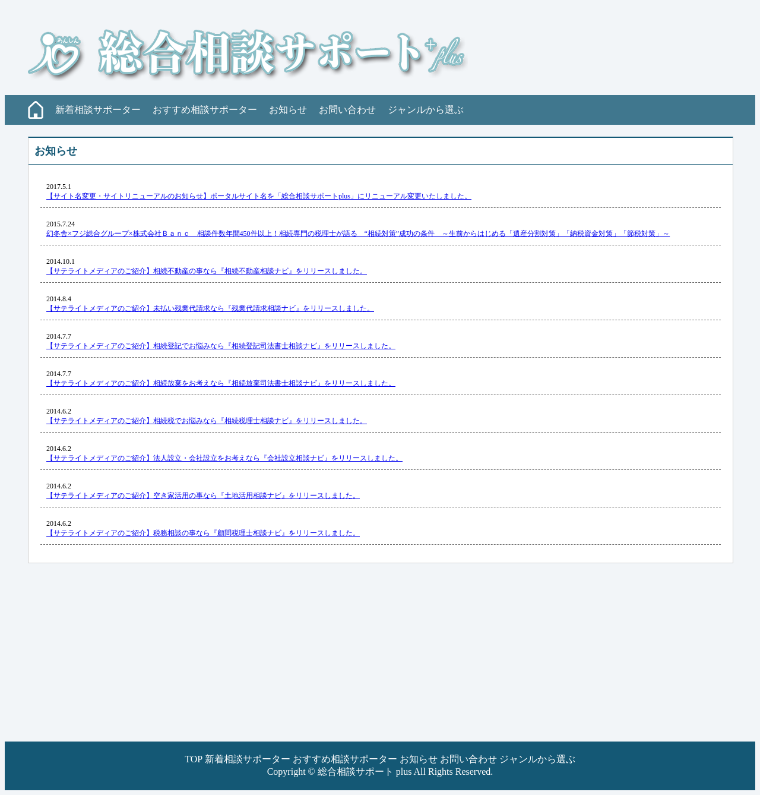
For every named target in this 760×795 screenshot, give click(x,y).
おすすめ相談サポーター (205, 110)
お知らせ (288, 110)
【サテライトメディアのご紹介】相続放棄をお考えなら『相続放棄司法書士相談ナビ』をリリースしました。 (220, 383)
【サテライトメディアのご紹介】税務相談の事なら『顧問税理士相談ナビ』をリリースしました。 (203, 533)
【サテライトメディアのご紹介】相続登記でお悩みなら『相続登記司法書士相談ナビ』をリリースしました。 (220, 346)
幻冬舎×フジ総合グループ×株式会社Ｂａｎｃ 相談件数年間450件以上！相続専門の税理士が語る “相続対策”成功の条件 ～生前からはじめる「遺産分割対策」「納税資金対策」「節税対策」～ (358, 233)
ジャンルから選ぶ (426, 110)
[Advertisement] (361, 658)
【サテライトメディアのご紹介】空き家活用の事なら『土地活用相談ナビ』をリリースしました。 (203, 495)
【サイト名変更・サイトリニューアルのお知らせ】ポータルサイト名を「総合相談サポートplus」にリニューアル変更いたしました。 (258, 196)
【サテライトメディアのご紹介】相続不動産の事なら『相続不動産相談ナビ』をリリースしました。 (206, 271)
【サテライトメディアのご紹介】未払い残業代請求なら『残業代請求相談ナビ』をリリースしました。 (210, 308)
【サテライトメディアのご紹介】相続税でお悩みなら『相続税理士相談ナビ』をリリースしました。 (206, 421)
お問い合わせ (347, 110)
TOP (193, 759)
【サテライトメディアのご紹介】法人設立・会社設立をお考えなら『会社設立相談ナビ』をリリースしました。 (224, 458)
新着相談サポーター (98, 110)
